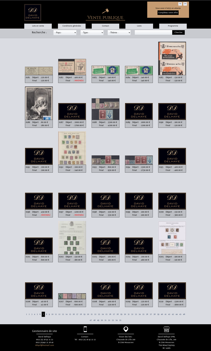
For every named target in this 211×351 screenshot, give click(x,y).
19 (84, 314)
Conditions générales (71, 26)
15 (70, 314)
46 (184, 314)
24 (103, 314)
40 (162, 314)
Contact (105, 26)
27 (114, 314)
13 (63, 314)
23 (99, 314)
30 (125, 314)
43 (173, 314)
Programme (173, 26)
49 (98, 320)
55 (120, 320)
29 (121, 314)
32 (132, 314)
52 (109, 320)
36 (147, 314)
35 (143, 314)
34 (140, 314)
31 (129, 314)
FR (180, 4)
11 (56, 314)
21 (92, 314)
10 (52, 314)
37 (151, 314)
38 (155, 314)
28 (118, 314)
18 (81, 314)
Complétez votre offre (168, 13)
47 (91, 320)
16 (74, 314)
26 (110, 314)
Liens (139, 26)
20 (88, 314)
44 (177, 314)
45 (180, 314)
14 (66, 314)
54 (117, 320)
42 (169, 314)
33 (136, 314)
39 (158, 314)
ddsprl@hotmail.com (44, 345)
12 (59, 314)
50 (102, 320)
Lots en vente (38, 26)
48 (94, 320)
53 (113, 320)
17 (77, 314)
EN (185, 4)
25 (106, 314)
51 (105, 320)
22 (95, 314)
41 (165, 314)
